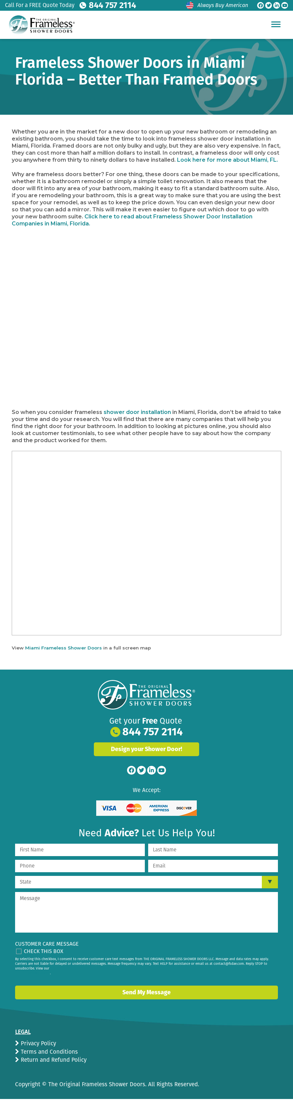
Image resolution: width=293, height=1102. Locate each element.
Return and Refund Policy (52, 1058)
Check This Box (43, 950)
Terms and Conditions (48, 1050)
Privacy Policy (37, 1042)
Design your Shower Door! (146, 748)
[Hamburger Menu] (276, 24)
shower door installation (137, 411)
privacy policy (39, 972)
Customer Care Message (47, 942)
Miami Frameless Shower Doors (63, 646)
